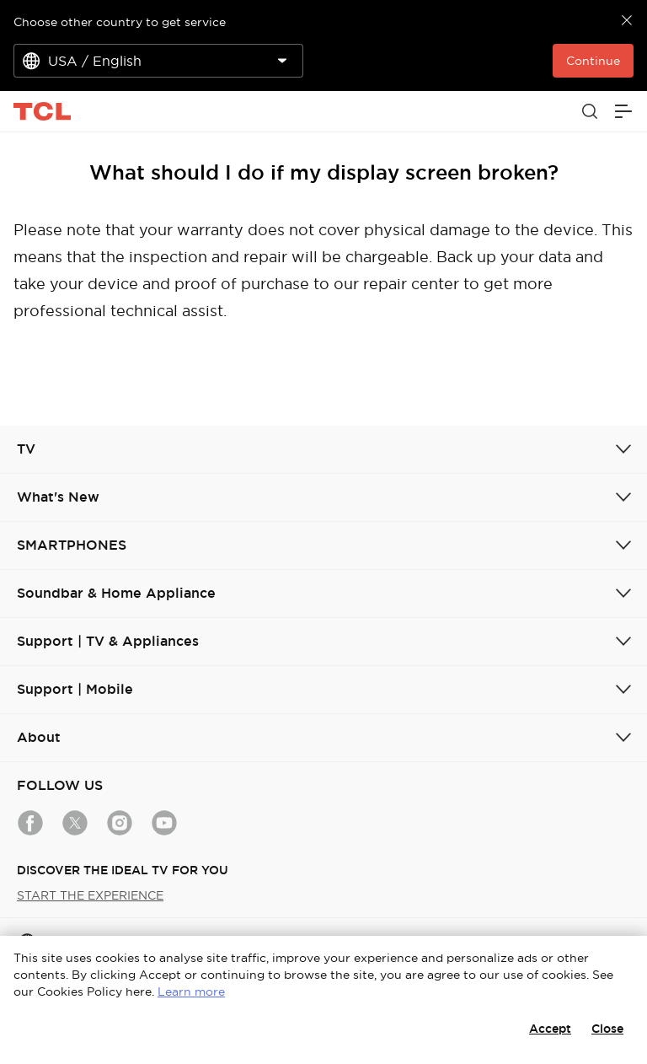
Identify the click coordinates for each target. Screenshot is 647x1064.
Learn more (191, 991)
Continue (593, 60)
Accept (550, 1028)
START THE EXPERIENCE (90, 895)
